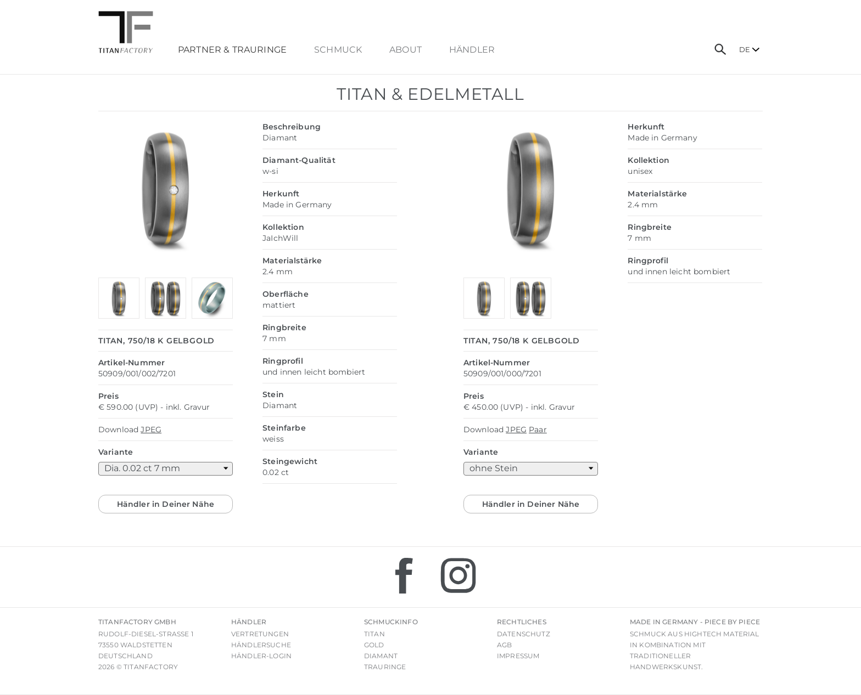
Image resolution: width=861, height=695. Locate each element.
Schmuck (338, 50)
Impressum (518, 656)
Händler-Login (261, 656)
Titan (374, 634)
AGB (504, 645)
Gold (374, 645)
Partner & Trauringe (232, 50)
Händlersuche (261, 645)
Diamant (381, 656)
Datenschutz (523, 634)
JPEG (151, 429)
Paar (538, 429)
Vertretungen (260, 634)
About (405, 50)
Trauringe (385, 667)
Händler (472, 50)
